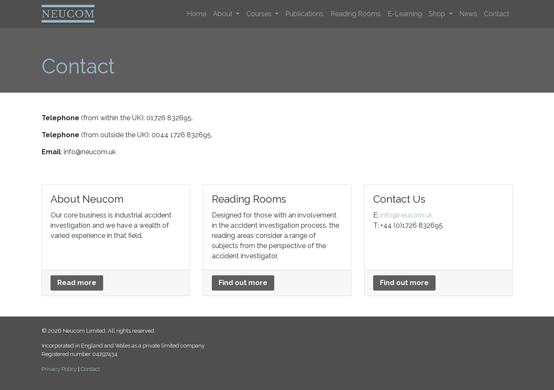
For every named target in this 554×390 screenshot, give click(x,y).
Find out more (243, 283)
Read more (76, 283)
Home (196, 14)
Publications (304, 14)
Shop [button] (438, 14)
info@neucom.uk (406, 215)
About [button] (223, 14)
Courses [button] (259, 14)
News (468, 14)
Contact (496, 14)
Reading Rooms (355, 14)
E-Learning (405, 14)
